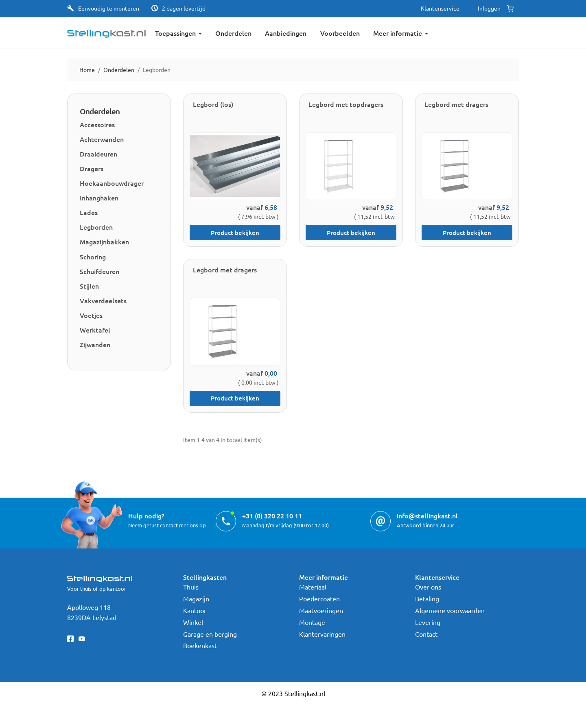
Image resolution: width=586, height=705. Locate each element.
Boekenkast (200, 645)
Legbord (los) (213, 104)
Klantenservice (440, 8)
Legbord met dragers (456, 104)
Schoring (93, 256)
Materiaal (312, 587)
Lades (89, 212)
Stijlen (89, 285)
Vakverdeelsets (103, 300)
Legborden (96, 226)
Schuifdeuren (99, 271)
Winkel (193, 622)
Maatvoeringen (321, 610)
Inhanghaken (99, 197)
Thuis (191, 587)
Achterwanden (102, 139)
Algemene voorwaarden (450, 610)
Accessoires (97, 124)
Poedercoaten (319, 598)
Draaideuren (98, 153)
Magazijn (196, 598)
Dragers (91, 168)
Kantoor (194, 610)
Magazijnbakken (104, 241)
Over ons (428, 587)
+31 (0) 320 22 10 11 (272, 515)
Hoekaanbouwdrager (112, 182)
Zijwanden (95, 344)
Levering (427, 622)
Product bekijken (235, 232)
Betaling (427, 598)
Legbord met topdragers (345, 104)
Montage (312, 622)
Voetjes (91, 315)
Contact (426, 634)
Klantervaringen (322, 634)
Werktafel (95, 329)
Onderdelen (100, 111)
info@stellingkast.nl (427, 515)
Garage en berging (210, 634)
